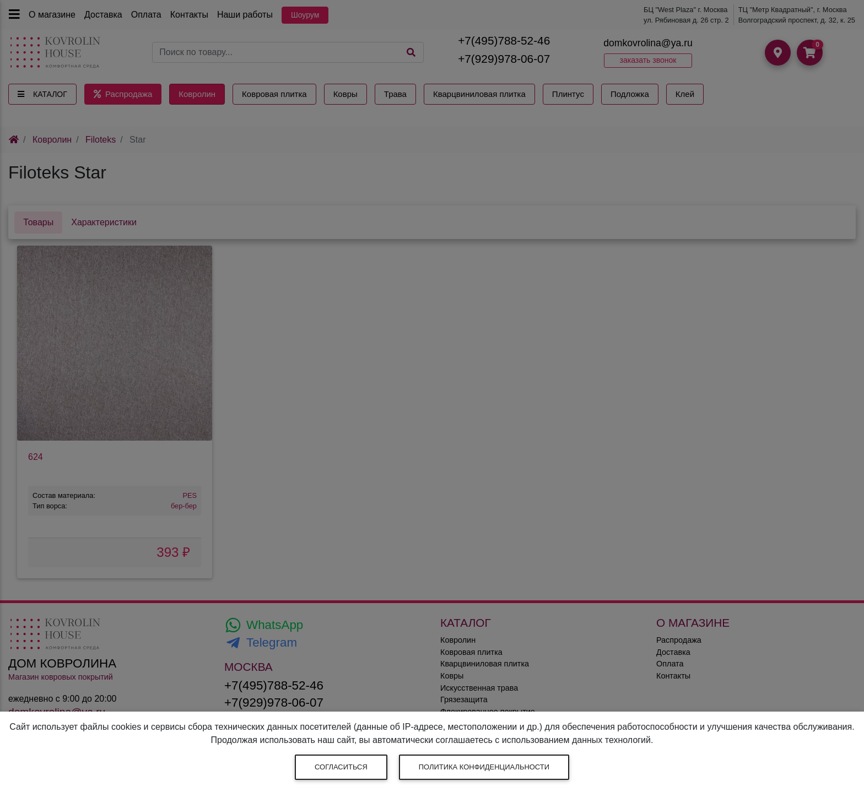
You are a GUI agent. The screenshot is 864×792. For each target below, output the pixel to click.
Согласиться (341, 767)
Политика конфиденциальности (484, 767)
